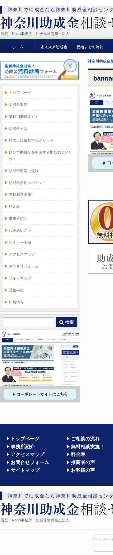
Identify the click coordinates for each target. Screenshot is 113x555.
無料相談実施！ (22, 194)
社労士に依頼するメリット (31, 140)
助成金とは (18, 128)
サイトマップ (20, 278)
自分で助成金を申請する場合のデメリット (40, 155)
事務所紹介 (18, 218)
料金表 (14, 206)
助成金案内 (18, 104)
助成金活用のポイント (27, 183)
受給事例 (16, 290)
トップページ (20, 92)
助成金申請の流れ (24, 171)
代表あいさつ (20, 230)
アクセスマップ (22, 254)
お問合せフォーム (24, 266)
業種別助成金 (23, 116)
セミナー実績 (20, 242)
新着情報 (16, 302)
